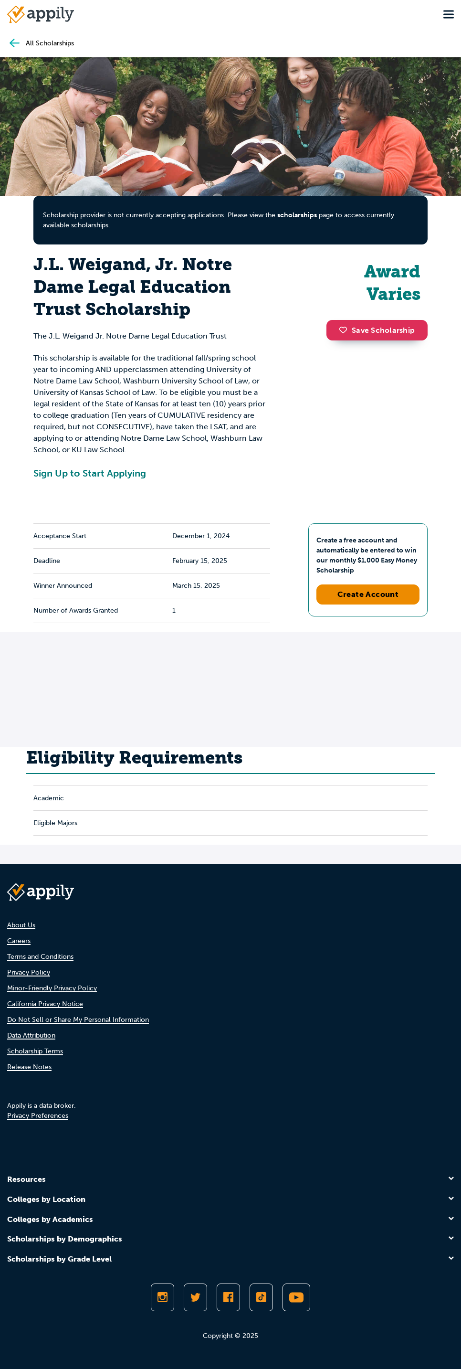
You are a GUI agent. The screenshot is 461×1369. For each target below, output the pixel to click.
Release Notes (29, 1067)
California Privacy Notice (45, 1004)
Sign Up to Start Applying (89, 473)
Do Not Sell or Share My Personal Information (78, 1020)
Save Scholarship (377, 330)
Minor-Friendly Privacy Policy (52, 988)
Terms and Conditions (40, 957)
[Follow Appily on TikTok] (261, 1297)
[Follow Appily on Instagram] (162, 1297)
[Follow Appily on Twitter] (195, 1297)
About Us (21, 925)
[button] (345, 330)
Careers (19, 941)
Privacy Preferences (37, 1116)
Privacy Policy (28, 972)
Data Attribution (31, 1035)
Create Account (368, 594)
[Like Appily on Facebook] (228, 1297)
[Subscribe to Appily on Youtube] (296, 1297)
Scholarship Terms (35, 1051)
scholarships (297, 215)
